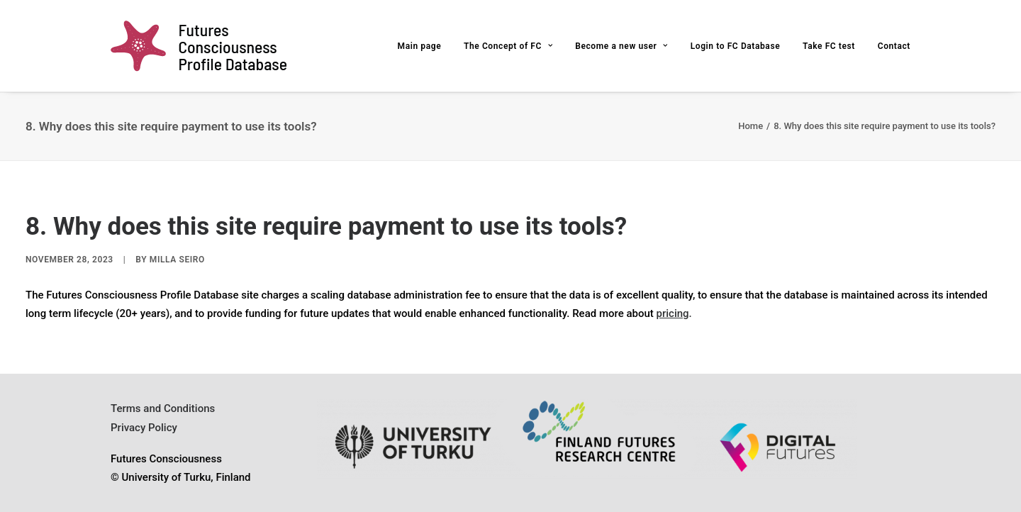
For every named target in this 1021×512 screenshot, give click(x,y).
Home (750, 126)
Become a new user (621, 46)
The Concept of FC (508, 46)
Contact (894, 46)
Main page (420, 46)
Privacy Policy (144, 427)
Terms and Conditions (163, 408)
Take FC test (829, 46)
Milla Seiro (177, 260)
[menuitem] (425, 45)
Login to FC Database (736, 46)
